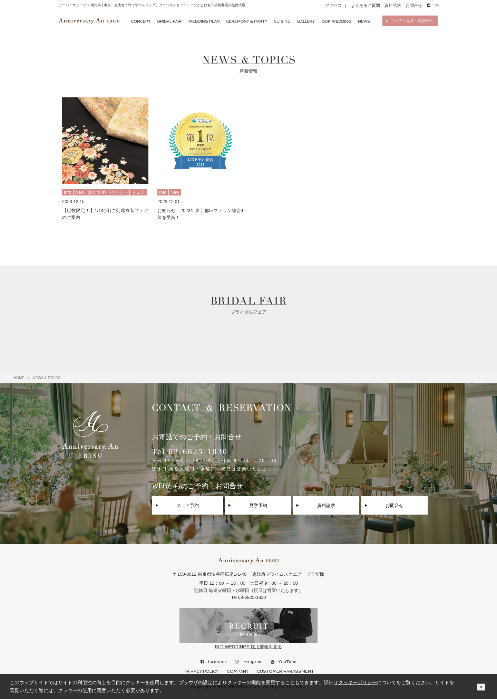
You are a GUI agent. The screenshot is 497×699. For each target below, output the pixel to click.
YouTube (283, 661)
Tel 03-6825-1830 (215, 459)
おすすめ (97, 192)
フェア (138, 192)
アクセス (333, 5)
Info (67, 192)
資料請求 (392, 5)
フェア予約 (187, 505)
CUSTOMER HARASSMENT (285, 671)
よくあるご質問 (365, 5)
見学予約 (258, 505)
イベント (119, 192)
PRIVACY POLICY (201, 671)
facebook (214, 661)
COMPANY (237, 671)
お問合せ (414, 5)
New (79, 192)
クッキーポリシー (357, 682)
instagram (249, 661)
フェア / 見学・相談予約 (412, 21)
